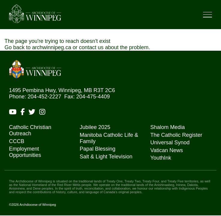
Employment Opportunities (25, 152)
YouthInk (160, 158)
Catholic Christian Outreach (30, 130)
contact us (91, 47)
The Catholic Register (176, 135)
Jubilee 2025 (95, 127)
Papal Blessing (97, 149)
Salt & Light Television (106, 157)
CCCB (16, 141)
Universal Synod (170, 143)
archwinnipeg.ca (51, 47)
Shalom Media (167, 127)
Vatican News (166, 150)
